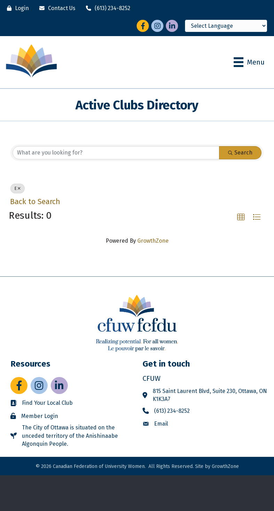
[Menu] (249, 62)
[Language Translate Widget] (226, 26)
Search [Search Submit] (240, 152)
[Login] (16, 8)
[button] (241, 217)
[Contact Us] (55, 8)
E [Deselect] (18, 188)
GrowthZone (153, 240)
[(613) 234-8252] (106, 8)
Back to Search (35, 201)
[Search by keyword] (116, 152)
